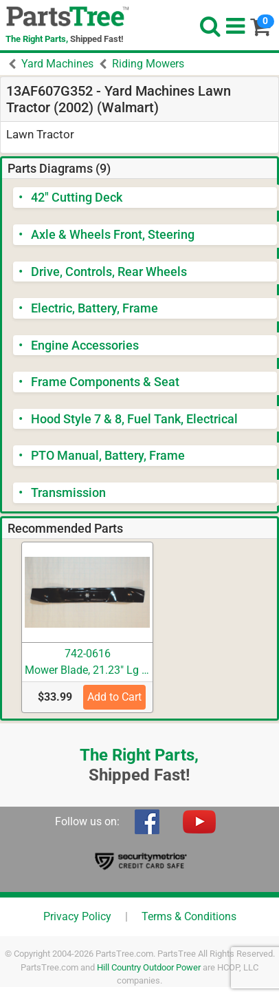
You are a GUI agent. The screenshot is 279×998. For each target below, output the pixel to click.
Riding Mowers (148, 63)
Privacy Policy (77, 916)
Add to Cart (114, 696)
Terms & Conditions (189, 916)
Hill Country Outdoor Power (149, 967)
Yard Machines (57, 63)
